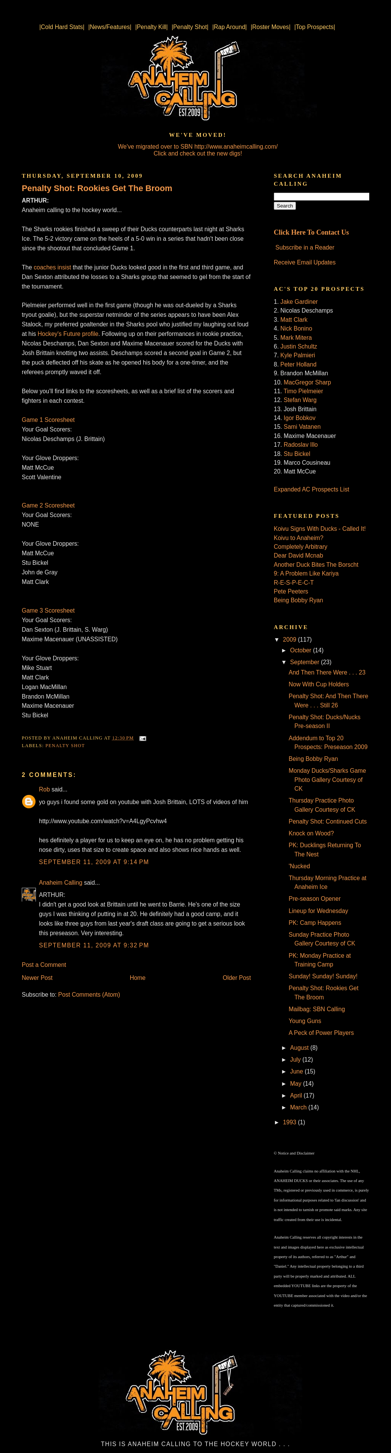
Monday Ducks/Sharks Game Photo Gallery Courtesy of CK (327, 779)
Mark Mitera (296, 337)
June (297, 1071)
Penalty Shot (65, 745)
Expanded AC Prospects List (311, 489)
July (296, 1059)
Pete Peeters (291, 591)
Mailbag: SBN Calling (317, 1009)
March (299, 1107)
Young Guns (305, 1021)
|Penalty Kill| (151, 27)
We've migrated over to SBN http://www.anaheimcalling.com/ (198, 146)
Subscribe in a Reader (304, 247)
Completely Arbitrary (300, 546)
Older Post (237, 978)
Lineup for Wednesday (318, 911)
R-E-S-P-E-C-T (294, 582)
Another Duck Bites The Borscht (316, 564)
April (297, 1095)
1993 (290, 1122)
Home (138, 978)
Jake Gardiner (299, 301)
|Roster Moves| (270, 27)
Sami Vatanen (302, 426)
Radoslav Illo (301, 444)
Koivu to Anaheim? (298, 538)
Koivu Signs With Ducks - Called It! (320, 528)
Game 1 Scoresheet (48, 420)
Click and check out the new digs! (197, 153)
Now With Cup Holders (319, 684)
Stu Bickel (297, 454)
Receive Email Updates (305, 262)
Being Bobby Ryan (298, 600)
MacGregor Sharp (307, 382)
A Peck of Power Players (321, 1033)
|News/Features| (109, 27)
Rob (44, 789)
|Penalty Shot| (189, 27)
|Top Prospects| (314, 27)
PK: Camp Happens (315, 922)
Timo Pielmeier (303, 391)
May (296, 1083)
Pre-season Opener (315, 898)
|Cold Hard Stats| (61, 27)
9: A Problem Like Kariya (306, 573)
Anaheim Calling (60, 882)
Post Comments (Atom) (89, 994)
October (301, 650)
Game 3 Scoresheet (48, 610)
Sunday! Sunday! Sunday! (323, 976)
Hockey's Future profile (68, 334)
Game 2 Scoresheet (48, 505)
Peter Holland (298, 364)
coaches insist (52, 267)
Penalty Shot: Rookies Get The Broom (97, 188)
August (300, 1047)
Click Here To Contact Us (311, 232)
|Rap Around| (229, 27)
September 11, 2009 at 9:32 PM (94, 945)
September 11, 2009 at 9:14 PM (94, 862)
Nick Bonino (296, 328)
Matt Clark (293, 319)
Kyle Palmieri (297, 355)
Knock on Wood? (311, 833)
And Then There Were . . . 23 (327, 672)
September (305, 662)
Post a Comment (44, 965)
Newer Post (37, 978)
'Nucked (299, 866)
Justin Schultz (298, 346)
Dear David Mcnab (298, 555)
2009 (290, 639)
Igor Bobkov (299, 418)
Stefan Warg (300, 400)
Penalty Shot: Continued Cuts (328, 821)
